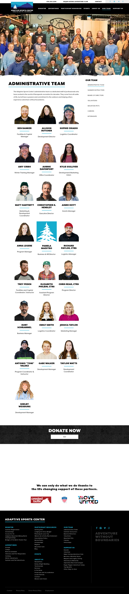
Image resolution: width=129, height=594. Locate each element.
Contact (98, 1)
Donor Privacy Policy (35, 590)
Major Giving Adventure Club (75, 1)
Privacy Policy (20, 590)
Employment (49, 590)
